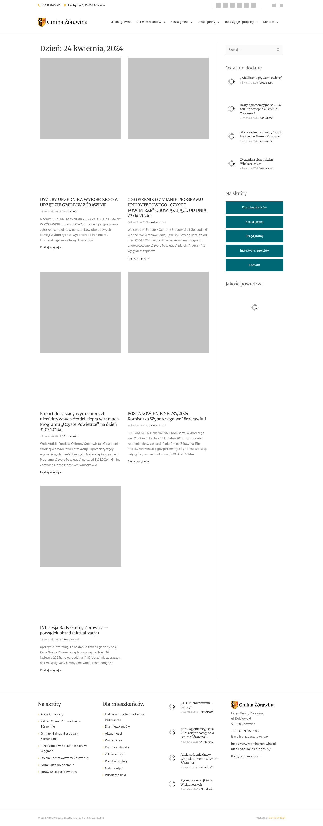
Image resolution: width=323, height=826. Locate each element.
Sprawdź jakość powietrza (59, 772)
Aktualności (70, 211)
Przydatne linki (115, 775)
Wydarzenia (113, 740)
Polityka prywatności (246, 756)
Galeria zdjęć (114, 768)
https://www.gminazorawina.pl (253, 744)
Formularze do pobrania (57, 765)
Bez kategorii (71, 639)
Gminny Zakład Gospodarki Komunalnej (60, 736)
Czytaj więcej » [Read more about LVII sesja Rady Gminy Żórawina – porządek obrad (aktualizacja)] (50, 670)
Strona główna (120, 22)
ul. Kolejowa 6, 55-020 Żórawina (86, 5)
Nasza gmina (179, 22)
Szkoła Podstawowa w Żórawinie (64, 758)
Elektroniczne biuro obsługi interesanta (124, 717)
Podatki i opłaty (52, 714)
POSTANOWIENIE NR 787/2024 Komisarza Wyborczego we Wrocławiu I (167, 416)
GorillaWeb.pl (277, 817)
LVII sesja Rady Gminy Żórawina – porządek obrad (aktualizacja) (74, 630)
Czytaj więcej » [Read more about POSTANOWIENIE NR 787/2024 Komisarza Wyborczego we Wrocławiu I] (138, 461)
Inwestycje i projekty (239, 22)
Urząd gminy (206, 22)
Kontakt (268, 22)
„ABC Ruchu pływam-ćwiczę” (261, 78)
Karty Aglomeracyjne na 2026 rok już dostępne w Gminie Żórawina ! (260, 109)
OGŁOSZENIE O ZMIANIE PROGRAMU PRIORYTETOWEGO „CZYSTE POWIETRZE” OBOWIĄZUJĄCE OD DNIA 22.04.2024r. (167, 207)
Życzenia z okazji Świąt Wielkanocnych (256, 162)
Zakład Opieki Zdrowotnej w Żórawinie (61, 724)
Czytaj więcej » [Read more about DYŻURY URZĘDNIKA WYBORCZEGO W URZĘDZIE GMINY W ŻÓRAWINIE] (50, 247)
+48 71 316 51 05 (50, 5)
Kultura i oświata (117, 747)
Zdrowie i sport (116, 754)
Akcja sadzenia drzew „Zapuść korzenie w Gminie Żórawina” (261, 134)
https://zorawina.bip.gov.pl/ (251, 749)
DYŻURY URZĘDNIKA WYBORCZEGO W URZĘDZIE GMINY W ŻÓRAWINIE (79, 202)
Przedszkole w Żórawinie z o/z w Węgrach (64, 749)
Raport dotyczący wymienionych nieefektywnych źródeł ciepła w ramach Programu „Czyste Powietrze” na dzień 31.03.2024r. (79, 421)
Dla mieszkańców (148, 22)
